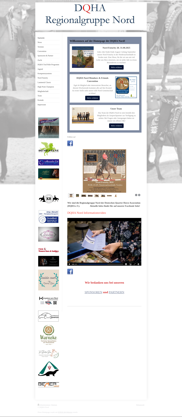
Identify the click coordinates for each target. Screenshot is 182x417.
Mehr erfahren (116, 67)
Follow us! (71, 137)
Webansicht (140, 405)
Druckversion (44, 405)
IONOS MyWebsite (65, 412)
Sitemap (54, 405)
